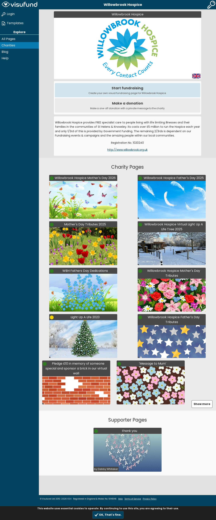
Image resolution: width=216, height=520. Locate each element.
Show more (202, 404)
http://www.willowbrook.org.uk (127, 150)
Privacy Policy (150, 498)
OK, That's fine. (108, 515)
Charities (8, 45)
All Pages (8, 39)
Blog (5, 52)
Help (5, 58)
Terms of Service (132, 498)
